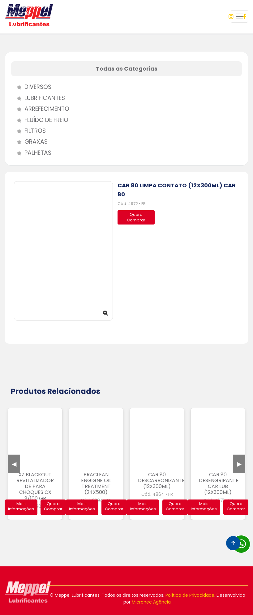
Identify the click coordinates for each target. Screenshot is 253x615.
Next (239, 464)
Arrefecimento (40, 109)
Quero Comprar (53, 506)
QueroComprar (136, 217)
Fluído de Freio (39, 120)
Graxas (29, 141)
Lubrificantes (38, 98)
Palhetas (31, 153)
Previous (14, 464)
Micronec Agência (151, 602)
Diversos (31, 87)
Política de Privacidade (189, 595)
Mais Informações (21, 506)
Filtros (28, 131)
